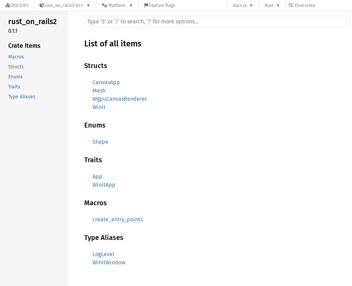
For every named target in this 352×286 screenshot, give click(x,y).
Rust (269, 5)
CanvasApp (106, 82)
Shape (100, 142)
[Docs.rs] (17, 5)
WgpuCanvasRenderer (119, 99)
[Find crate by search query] (323, 5)
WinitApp (104, 185)
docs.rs (240, 5)
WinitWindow (108, 262)
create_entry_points (117, 219)
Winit (99, 107)
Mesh (99, 90)
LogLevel (103, 254)
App (97, 176)
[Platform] (117, 5)
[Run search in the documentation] (215, 22)
